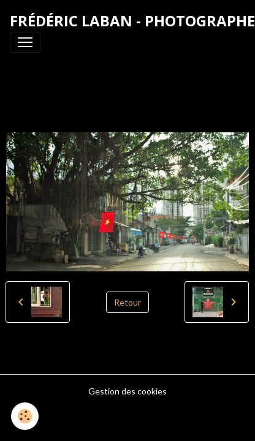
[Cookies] (25, 416)
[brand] (132, 21)
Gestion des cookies (127, 391)
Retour (127, 302)
